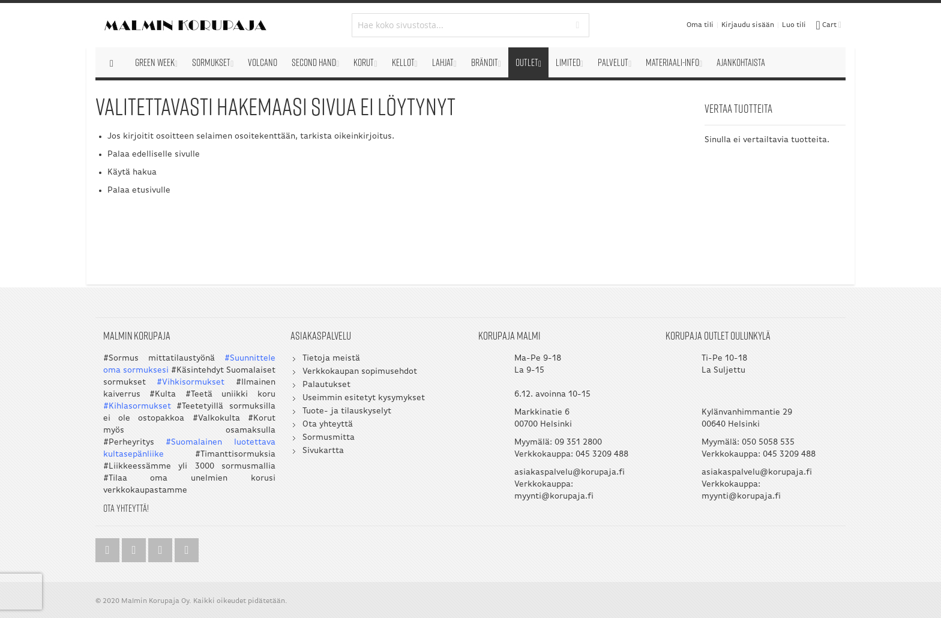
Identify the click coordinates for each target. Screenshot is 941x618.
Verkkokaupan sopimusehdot (359, 371)
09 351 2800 (578, 442)
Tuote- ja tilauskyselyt (346, 411)
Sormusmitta (328, 437)
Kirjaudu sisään (747, 25)
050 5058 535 (768, 442)
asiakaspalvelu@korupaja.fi (569, 472)
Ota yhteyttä (327, 424)
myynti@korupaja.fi (554, 496)
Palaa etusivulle (138, 190)
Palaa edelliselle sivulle (153, 154)
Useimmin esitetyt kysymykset (363, 398)
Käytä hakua (132, 172)
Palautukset (326, 384)
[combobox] (471, 25)
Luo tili (794, 25)
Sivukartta (323, 450)
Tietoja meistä (331, 358)
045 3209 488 (602, 454)
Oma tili (700, 25)
